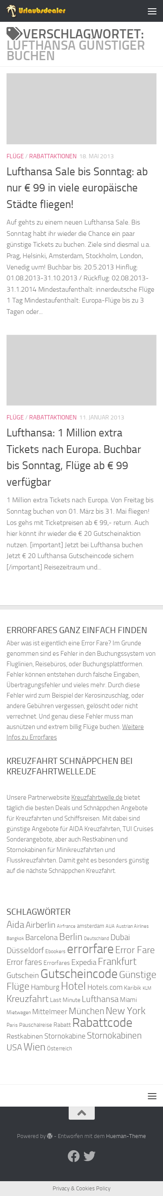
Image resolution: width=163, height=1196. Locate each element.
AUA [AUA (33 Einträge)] (110, 926)
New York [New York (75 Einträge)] (126, 1011)
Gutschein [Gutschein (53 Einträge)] (23, 975)
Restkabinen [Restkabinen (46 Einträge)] (25, 1036)
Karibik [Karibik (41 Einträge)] (132, 988)
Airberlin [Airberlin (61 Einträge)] (41, 925)
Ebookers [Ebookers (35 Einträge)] (55, 951)
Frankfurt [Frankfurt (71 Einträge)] (117, 962)
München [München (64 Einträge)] (86, 1010)
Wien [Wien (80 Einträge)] (34, 1046)
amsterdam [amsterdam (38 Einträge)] (90, 926)
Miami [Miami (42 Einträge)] (128, 1000)
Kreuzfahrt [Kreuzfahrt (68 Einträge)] (28, 999)
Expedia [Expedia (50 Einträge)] (83, 962)
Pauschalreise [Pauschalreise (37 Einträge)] (35, 1025)
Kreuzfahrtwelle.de (97, 797)
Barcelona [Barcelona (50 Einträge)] (41, 937)
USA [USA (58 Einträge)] (14, 1048)
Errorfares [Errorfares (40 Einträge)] (56, 963)
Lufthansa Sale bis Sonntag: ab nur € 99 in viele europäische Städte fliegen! (77, 188)
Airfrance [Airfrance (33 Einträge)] (66, 926)
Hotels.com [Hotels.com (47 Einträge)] (105, 987)
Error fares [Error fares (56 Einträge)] (24, 962)
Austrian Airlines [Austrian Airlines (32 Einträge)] (132, 926)
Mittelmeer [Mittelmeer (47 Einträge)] (49, 1012)
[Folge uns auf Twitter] (89, 1156)
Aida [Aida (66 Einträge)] (15, 924)
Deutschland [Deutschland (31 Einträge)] (96, 938)
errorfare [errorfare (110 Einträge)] (90, 949)
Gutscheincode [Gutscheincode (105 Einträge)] (79, 973)
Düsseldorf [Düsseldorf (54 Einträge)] (25, 950)
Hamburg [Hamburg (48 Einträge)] (45, 987)
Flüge (15, 156)
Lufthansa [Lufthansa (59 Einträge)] (100, 999)
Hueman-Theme (126, 1136)
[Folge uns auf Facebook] (74, 1156)
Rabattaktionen (53, 156)
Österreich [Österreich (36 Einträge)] (59, 1048)
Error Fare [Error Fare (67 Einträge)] (135, 950)
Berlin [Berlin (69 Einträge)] (71, 937)
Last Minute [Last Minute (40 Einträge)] (65, 1000)
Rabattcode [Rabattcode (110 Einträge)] (102, 1022)
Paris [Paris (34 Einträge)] (12, 1025)
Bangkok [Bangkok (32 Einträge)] (15, 938)
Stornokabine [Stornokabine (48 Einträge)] (65, 1036)
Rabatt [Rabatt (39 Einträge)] (62, 1025)
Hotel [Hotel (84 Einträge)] (73, 986)
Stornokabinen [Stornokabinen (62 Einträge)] (114, 1035)
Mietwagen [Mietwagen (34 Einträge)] (19, 1012)
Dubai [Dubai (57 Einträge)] (120, 937)
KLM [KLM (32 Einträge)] (147, 988)
